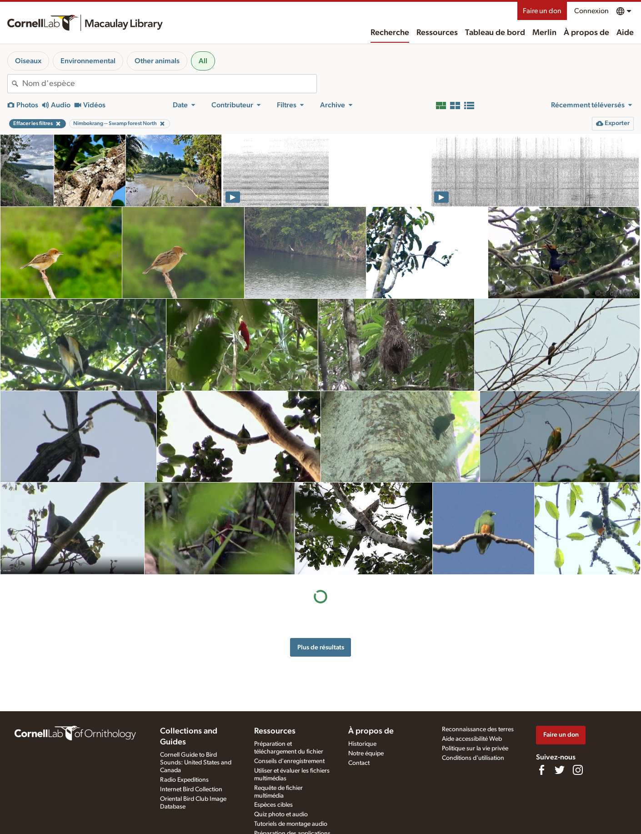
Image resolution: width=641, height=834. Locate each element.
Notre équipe (366, 753)
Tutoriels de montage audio (290, 824)
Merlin (544, 33)
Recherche (390, 33)
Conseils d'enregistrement (289, 761)
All (203, 61)
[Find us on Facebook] (541, 769)
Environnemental (87, 61)
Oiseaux (28, 61)
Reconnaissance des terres (478, 729)
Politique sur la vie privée (475, 748)
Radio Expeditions (184, 780)
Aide (625, 33)
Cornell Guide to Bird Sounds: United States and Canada (195, 763)
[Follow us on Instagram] (577, 769)
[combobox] (169, 84)
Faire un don (542, 11)
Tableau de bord (495, 33)
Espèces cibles (273, 805)
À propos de (586, 33)
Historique (362, 744)
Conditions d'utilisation (473, 758)
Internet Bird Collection (191, 789)
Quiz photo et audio (281, 814)
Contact (359, 763)
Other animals (157, 61)
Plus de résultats (320, 647)
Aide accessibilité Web (472, 739)
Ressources (437, 33)
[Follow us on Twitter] (559, 769)
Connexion (591, 11)
